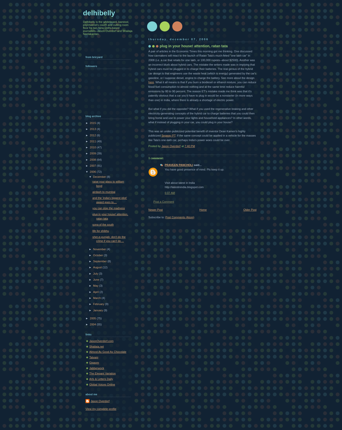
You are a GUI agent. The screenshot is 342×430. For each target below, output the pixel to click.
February (99, 304)
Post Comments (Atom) (179, 217)
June (96, 279)
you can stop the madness (109, 208)
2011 (93, 141)
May (96, 285)
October (98, 255)
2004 (93, 324)
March (97, 297)
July (96, 273)
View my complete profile (101, 408)
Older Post (249, 209)
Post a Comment (163, 201)
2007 (93, 165)
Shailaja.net (96, 346)
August (97, 267)
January (98, 310)
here (151, 82)
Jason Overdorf (100, 401)
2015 (93, 122)
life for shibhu (101, 230)
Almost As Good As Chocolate (107, 351)
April (96, 291)
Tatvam (93, 357)
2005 (93, 318)
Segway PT (168, 135)
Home (203, 209)
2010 (93, 147)
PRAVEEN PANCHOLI (179, 164)
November (100, 249)
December (100, 176)
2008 (93, 159)
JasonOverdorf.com (101, 340)
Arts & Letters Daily (101, 378)
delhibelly (99, 13)
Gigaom (94, 362)
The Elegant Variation (102, 373)
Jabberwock (96, 368)
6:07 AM (170, 192)
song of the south (103, 224)
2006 (93, 171)
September (100, 261)
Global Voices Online (102, 384)
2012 (93, 135)
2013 (93, 129)
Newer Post (155, 209)
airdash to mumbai (104, 191)
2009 (93, 153)
